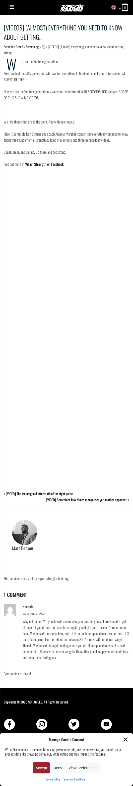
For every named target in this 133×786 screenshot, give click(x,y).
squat (42, 578)
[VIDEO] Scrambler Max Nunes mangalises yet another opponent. (86, 499)
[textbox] (114, 8)
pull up (32, 578)
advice (14, 578)
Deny (57, 768)
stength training (57, 578)
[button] (125, 739)
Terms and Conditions (73, 779)
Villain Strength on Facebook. (45, 164)
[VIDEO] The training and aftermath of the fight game (39, 493)
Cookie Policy (53, 779)
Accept (41, 768)
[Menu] (12, 7)
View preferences (83, 768)
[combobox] (114, 8)
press (23, 578)
